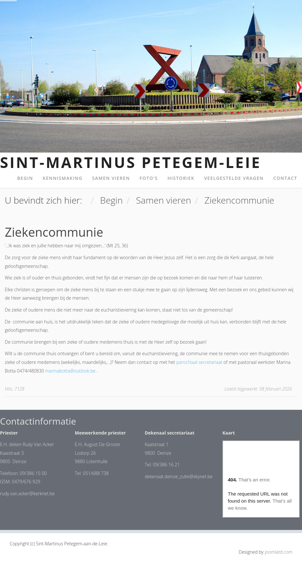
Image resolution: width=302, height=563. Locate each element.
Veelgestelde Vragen (233, 178)
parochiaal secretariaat (199, 362)
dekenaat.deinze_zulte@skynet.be (178, 476)
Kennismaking (63, 178)
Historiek (180, 178)
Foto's (148, 178)
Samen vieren (111, 178)
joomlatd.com (278, 552)
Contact (285, 178)
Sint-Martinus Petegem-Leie (130, 162)
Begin (25, 178)
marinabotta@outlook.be (70, 371)
